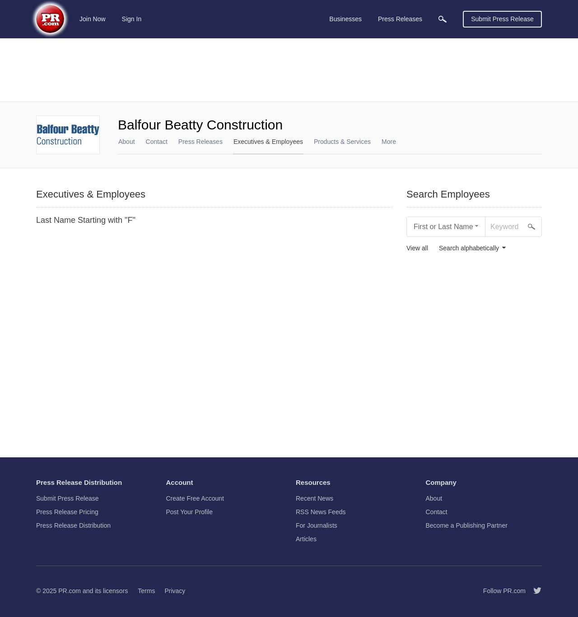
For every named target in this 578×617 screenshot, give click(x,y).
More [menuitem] (389, 141)
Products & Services (342, 141)
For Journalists (316, 525)
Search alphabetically (469, 248)
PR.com (69, 590)
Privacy (174, 591)
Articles (306, 539)
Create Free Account (195, 498)
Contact (157, 141)
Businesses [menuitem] (345, 19)
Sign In (132, 19)
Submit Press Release (502, 19)
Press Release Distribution (73, 525)
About (126, 141)
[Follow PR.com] (534, 591)
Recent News (314, 498)
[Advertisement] (289, 70)
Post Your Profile (189, 512)
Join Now (92, 19)
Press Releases (200, 141)
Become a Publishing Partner (467, 525)
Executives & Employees (268, 141)
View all (417, 248)
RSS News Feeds (320, 512)
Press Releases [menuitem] (400, 19)
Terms (146, 591)
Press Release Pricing (67, 512)
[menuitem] (442, 19)
